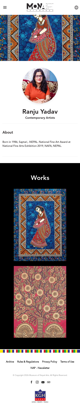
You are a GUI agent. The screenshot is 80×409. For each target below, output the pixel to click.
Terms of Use (67, 362)
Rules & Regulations (28, 362)
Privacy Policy (49, 362)
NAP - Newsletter (40, 368)
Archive (10, 362)
